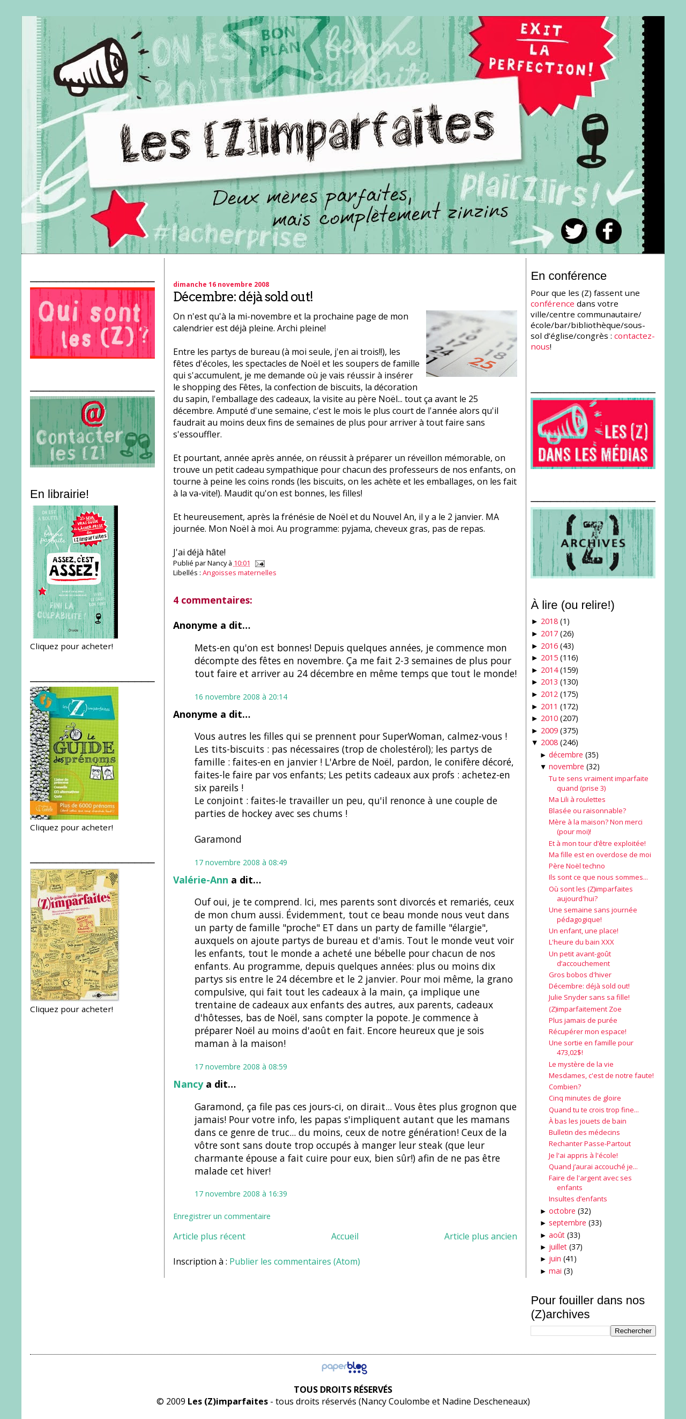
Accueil (345, 1236)
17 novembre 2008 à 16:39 (241, 1193)
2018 (549, 621)
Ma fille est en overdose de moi (600, 854)
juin (555, 1258)
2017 (549, 633)
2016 (549, 646)
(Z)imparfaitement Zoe (585, 1009)
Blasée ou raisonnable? (587, 810)
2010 (549, 718)
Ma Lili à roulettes (577, 799)
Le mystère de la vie (581, 1064)
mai (555, 1271)
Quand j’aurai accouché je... (593, 1166)
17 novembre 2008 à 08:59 (241, 1066)
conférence (553, 303)
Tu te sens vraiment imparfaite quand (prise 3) (598, 783)
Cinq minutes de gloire (585, 1098)
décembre (566, 754)
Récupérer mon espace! (588, 1031)
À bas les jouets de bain (588, 1121)
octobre (562, 1211)
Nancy (188, 1084)
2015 (549, 657)
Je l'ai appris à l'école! (583, 1155)
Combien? (565, 1086)
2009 (549, 730)
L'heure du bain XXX (581, 942)
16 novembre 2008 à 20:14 (241, 697)
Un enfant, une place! (583, 930)
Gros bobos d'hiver (580, 974)
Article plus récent (209, 1236)
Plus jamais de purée (583, 1020)
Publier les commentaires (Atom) (294, 1261)
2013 (549, 682)
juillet (558, 1247)
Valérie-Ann (200, 879)
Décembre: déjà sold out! (243, 296)
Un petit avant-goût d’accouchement (580, 958)
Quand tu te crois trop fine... (594, 1110)
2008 (549, 742)
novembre (566, 766)
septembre (567, 1222)
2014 (549, 670)
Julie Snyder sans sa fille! (589, 997)
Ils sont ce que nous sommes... (598, 877)
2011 (549, 706)
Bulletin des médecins (584, 1132)
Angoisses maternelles (240, 572)
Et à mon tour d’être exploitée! (597, 843)
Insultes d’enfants (578, 1198)
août (557, 1235)
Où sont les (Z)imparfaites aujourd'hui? (591, 893)
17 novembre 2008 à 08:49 (241, 862)
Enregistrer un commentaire (222, 1216)
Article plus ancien (480, 1236)
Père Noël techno (577, 866)
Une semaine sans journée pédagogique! (593, 914)
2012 (549, 694)
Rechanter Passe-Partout (590, 1143)
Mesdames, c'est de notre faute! (601, 1075)
